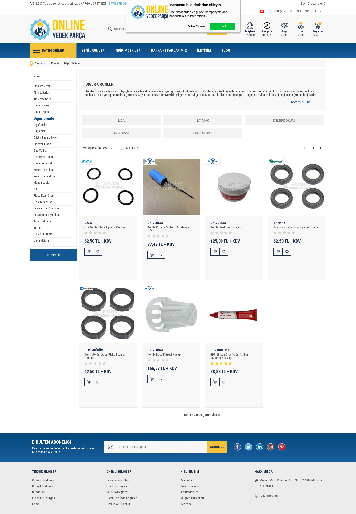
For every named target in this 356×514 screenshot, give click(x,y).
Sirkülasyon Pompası (46, 208)
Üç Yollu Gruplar (43, 234)
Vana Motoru (41, 240)
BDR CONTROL (202, 132)
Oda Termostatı (43, 202)
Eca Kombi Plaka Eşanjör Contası (105, 227)
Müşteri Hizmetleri (192, 465)
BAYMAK (202, 120)
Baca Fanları (41, 105)
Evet (222, 26)
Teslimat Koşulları (117, 447)
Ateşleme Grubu (43, 99)
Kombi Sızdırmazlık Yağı (225, 227)
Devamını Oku (301, 102)
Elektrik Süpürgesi (44, 465)
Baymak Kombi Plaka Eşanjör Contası (296, 227)
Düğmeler (39, 131)
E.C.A (121, 120)
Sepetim (185, 471)
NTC (36, 189)
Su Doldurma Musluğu (47, 215)
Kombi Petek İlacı (44, 170)
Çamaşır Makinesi (43, 447)
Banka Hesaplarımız (169, 50)
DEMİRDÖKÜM (284, 120)
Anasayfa (186, 447)
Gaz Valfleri (41, 150)
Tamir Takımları (43, 221)
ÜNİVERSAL (121, 132)
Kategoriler (53, 50)
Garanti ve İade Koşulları (121, 465)
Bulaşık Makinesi (43, 453)
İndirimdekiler (128, 50)
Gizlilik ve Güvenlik (118, 471)
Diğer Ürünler (45, 118)
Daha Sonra (196, 26)
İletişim (204, 50)
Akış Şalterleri (42, 92)
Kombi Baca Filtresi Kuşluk (164, 338)
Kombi (38, 76)
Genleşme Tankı (43, 157)
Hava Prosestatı (43, 163)
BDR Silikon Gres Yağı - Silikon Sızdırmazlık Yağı (229, 339)
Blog (225, 50)
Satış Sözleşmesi (117, 459)
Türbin (37, 228)
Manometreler (42, 182)
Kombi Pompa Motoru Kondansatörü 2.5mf (170, 229)
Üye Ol (321, 3)
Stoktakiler (129, 148)
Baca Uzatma (42, 112)
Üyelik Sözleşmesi (117, 453)
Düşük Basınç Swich (46, 137)
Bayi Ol (305, 3)
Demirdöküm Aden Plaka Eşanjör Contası (104, 339)
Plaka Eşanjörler (43, 195)
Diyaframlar (40, 125)
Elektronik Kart (42, 144)
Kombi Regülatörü (44, 176)
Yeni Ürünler (93, 50)
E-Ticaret (163, 508)
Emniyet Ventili (42, 86)
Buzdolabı (38, 459)
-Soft (152, 508)
